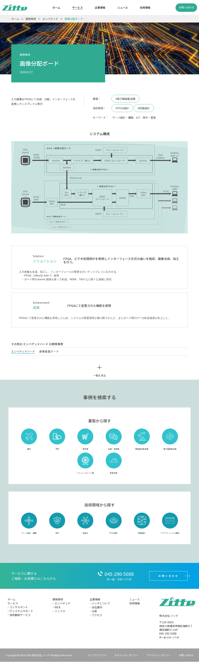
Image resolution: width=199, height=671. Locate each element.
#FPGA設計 (122, 108)
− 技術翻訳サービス (19, 615)
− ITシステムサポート (20, 611)
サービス (77, 7)
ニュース (123, 7)
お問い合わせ (186, 7)
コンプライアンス (96, 655)
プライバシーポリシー (158, 655)
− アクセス (96, 615)
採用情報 (145, 7)
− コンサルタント (18, 607)
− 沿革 (93, 611)
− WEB (56, 607)
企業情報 (100, 7)
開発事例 (58, 599)
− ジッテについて (100, 603)
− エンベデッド (61, 603)
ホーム (56, 7)
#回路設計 (144, 108)
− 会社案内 (96, 607)
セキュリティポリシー (126, 655)
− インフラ (59, 611)
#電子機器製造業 (125, 99)
